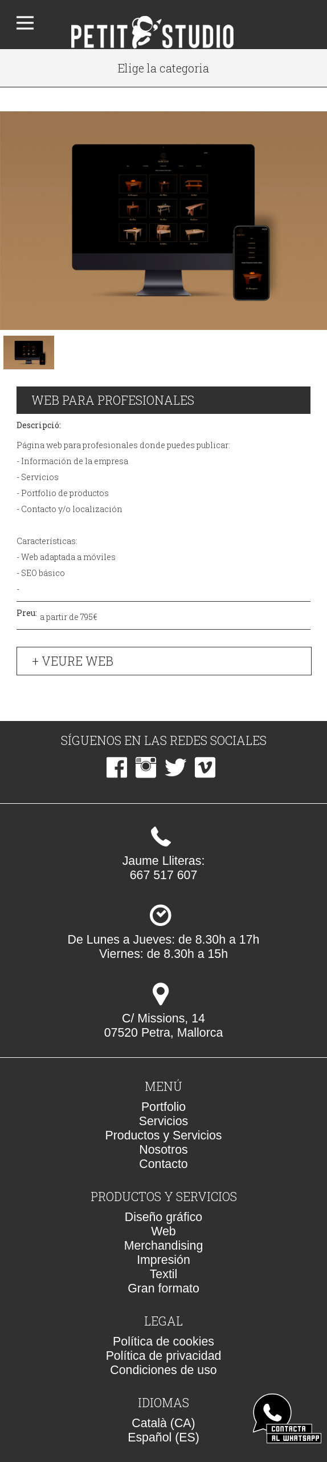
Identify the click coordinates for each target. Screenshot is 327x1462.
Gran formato (163, 1288)
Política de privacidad (164, 1356)
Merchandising (163, 1245)
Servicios (164, 1121)
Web (163, 1231)
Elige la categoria (163, 68)
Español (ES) (163, 1437)
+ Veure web (72, 661)
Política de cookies (163, 1341)
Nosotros (163, 1150)
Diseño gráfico (163, 1217)
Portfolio (163, 1107)
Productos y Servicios (163, 1135)
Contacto (163, 1164)
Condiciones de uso (163, 1370)
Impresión (163, 1260)
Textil (164, 1274)
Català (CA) (163, 1423)
